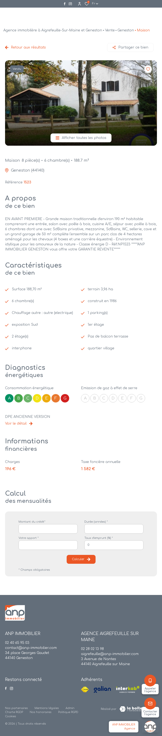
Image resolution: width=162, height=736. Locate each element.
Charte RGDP (14, 712)
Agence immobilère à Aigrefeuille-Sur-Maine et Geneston (52, 30)
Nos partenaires (16, 708)
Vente (110, 30)
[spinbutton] (113, 545)
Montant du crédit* (32, 521)
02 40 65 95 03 (17, 643)
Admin (70, 708)
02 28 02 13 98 (92, 649)
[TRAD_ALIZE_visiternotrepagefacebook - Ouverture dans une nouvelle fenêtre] (64, 3)
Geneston (125, 30)
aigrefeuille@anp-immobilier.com (110, 654)
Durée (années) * (96, 521)
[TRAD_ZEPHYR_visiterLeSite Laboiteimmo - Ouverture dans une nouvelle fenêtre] (136, 709)
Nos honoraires (40, 712)
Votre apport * (29, 538)
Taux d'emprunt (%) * (98, 538)
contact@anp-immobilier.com (31, 648)
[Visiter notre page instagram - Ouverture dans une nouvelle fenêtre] (70, 3)
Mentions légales (47, 708)
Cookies (10, 716)
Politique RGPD (68, 712)
